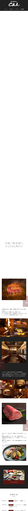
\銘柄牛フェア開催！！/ (19, 500)
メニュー (6, 9)
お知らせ (11, 9)
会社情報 (22, 9)
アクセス (17, 9)
